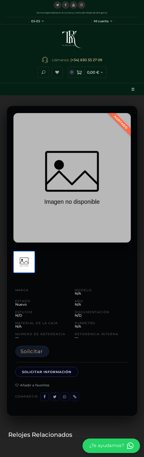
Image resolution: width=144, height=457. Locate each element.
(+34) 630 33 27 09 (86, 60)
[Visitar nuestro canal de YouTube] (73, 5)
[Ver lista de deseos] (57, 72)
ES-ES (37, 21)
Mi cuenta (103, 21)
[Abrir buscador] (43, 72)
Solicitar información (47, 372)
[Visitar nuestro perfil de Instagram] (81, 5)
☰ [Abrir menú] (132, 89)
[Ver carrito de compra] (87, 72)
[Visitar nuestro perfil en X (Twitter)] (57, 5)
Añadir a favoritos (32, 385)
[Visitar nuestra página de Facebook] (65, 5)
